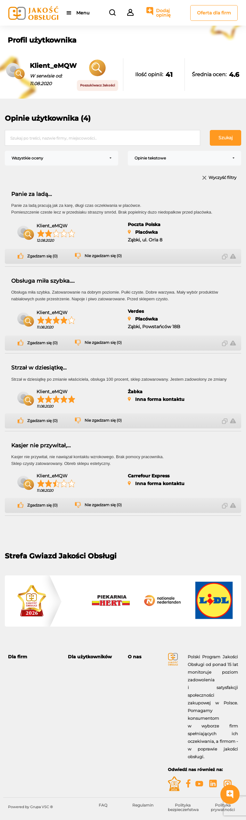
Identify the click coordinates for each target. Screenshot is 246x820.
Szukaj (225, 138)
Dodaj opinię (163, 12)
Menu (82, 13)
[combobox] (61, 158)
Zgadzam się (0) (42, 256)
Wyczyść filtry (222, 178)
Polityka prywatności (223, 807)
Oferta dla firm (214, 13)
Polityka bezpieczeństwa (183, 807)
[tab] (33, 657)
